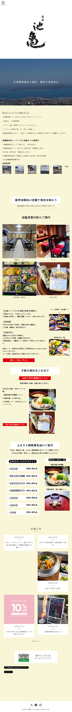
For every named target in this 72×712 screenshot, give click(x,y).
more (36, 641)
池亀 (29, 709)
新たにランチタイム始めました (15, 113)
